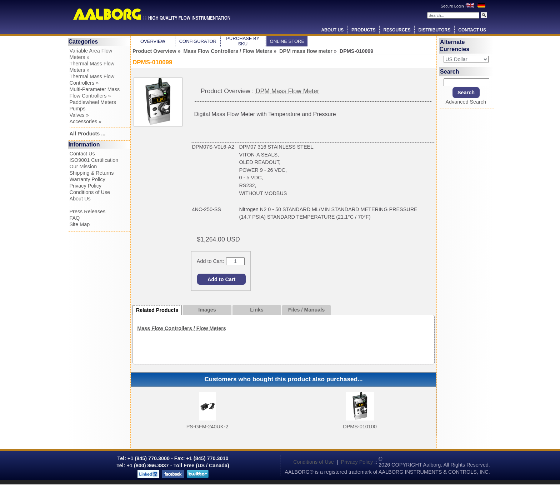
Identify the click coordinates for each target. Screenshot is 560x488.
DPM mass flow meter (305, 51)
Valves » (79, 115)
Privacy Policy (86, 186)
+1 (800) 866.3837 (147, 465)
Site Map (80, 224)
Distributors (434, 30)
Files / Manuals (306, 310)
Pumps (78, 108)
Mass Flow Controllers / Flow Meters (227, 51)
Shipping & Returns (92, 173)
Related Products (157, 310)
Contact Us (472, 30)
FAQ (75, 218)
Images (207, 310)
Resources (396, 30)
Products (363, 30)
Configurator (197, 41)
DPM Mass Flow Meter (287, 91)
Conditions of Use (90, 192)
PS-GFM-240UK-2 (207, 426)
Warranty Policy (87, 179)
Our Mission (83, 166)
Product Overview (154, 51)
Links (257, 310)
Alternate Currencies (455, 45)
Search (449, 71)
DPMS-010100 (359, 426)
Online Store (287, 41)
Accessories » (86, 121)
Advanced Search (465, 102)
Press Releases (88, 211)
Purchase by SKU (242, 41)
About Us (332, 30)
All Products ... (88, 133)
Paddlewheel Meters (93, 102)
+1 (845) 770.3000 (148, 458)
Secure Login (453, 6)
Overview (152, 41)
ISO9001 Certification (94, 160)
